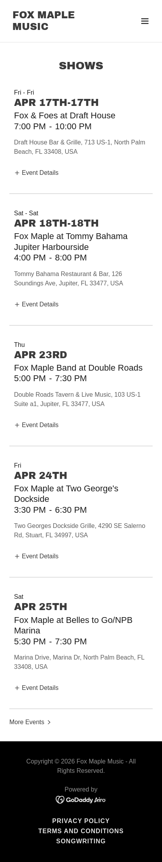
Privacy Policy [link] (81, 821)
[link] (59, 28)
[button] (145, 21)
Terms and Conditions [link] (81, 831)
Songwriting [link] (81, 841)
